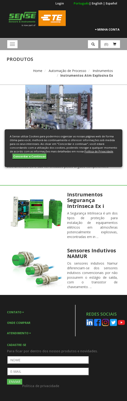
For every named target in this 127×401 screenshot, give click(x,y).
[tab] (41, 312)
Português (81, 3)
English (97, 3)
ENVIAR (14, 381)
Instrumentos (103, 70)
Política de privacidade (40, 386)
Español (111, 3)
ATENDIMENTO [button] (19, 333)
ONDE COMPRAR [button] (18, 323)
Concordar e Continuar (29, 156)
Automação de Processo (67, 70)
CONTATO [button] (15, 312)
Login (59, 3)
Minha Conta (107, 29)
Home (37, 70)
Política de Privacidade (98, 151)
